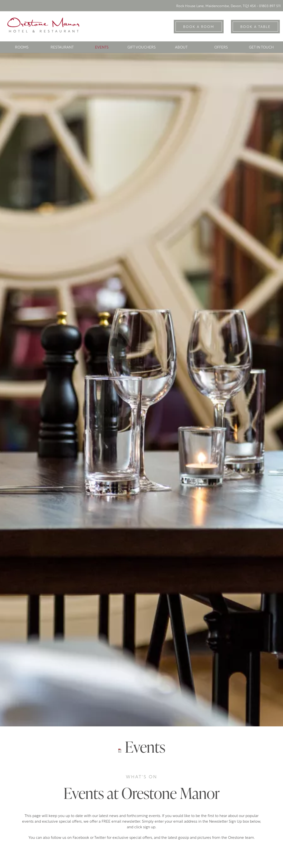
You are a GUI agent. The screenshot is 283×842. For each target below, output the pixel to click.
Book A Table (255, 27)
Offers (221, 47)
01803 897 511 (270, 6)
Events (101, 47)
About (181, 47)
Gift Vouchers (141, 47)
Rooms (21, 47)
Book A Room (198, 27)
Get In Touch (261, 47)
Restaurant (62, 47)
